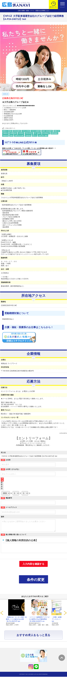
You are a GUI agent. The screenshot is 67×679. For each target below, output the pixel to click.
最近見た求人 (53, 7)
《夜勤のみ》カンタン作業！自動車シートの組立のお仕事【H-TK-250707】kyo (16, 621)
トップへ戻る (61, 658)
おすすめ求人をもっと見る (33, 637)
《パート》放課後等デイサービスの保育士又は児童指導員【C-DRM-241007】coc (39, 621)
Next (65, 615)
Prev (1, 615)
